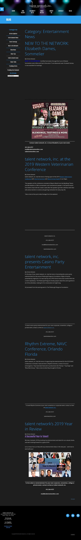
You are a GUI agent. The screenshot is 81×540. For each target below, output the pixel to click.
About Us (51, 12)
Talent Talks (13, 62)
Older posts (73, 498)
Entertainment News (13, 37)
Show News (13, 50)
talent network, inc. (49, 327)
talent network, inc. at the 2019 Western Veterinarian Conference (49, 164)
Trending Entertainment (13, 70)
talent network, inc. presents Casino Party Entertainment (44, 262)
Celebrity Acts (32, 12)
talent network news (13, 58)
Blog (70, 11)
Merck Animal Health (54, 179)
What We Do (42, 12)
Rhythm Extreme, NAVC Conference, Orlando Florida (46, 349)
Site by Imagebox (73, 534)
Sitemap (8, 527)
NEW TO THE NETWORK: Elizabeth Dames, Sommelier (47, 48)
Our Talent (23, 12)
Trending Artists (13, 66)
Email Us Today (8, 526)
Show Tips (13, 54)
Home (13, 11)
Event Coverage (13, 42)
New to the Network (13, 46)
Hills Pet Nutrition (39, 179)
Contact (61, 11)
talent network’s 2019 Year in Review (49, 426)
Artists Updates (13, 33)
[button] (2, 9)
